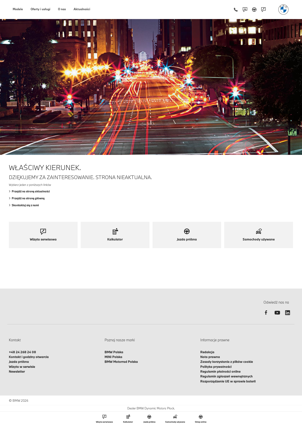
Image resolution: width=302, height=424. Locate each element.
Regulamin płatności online (220, 371)
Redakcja (207, 352)
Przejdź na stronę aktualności (29, 191)
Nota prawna (210, 357)
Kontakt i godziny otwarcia (29, 357)
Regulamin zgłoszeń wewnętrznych (226, 376)
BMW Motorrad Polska (121, 362)
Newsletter (17, 371)
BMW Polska (114, 352)
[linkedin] (287, 316)
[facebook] (266, 316)
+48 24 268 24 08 (22, 352)
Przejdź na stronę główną (27, 198)
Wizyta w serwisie (22, 367)
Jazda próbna (19, 362)
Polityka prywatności (216, 367)
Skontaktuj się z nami (24, 205)
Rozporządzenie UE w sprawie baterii (228, 381)
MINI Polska (113, 357)
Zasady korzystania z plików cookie (226, 362)
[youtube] (276, 316)
